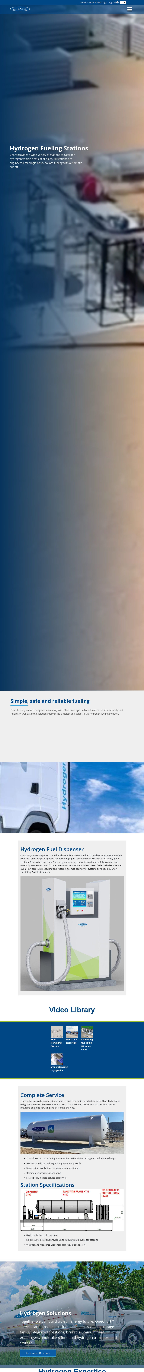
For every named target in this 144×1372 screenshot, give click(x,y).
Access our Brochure (38, 1353)
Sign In (114, 2)
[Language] (123, 2)
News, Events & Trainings (93, 2)
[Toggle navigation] (129, 9)
